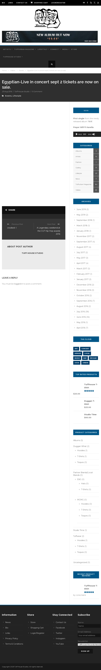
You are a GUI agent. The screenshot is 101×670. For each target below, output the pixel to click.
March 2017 (82, 268)
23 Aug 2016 (7, 91)
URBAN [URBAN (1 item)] (85, 363)
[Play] (76, 134)
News (78, 179)
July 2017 (81, 252)
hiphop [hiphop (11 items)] (78, 353)
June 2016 (81, 317)
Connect (54, 49)
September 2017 (84, 242)
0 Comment (37, 91)
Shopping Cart (39, 3)
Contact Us (21, 3)
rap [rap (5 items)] (85, 358)
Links (10, 3)
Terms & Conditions (14, 644)
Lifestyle (42, 49)
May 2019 (81, 215)
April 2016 (81, 328)
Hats (83, 483)
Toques (80, 462)
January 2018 (83, 231)
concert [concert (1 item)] (85, 349)
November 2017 (84, 236)
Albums (79, 151)
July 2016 (81, 311)
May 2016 (81, 322)
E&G (79, 479)
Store (74, 49)
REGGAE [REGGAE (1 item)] (93, 358)
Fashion (79, 162)
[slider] (83, 134)
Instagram (60, 638)
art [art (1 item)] (76, 349)
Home (4, 70)
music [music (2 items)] (77, 358)
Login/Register (58, 3)
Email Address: (84, 632)
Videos (12, 70)
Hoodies (81, 450)
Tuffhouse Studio (12, 57)
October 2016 (83, 295)
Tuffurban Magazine (24, 49)
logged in (18, 284)
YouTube (60, 644)
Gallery (78, 168)
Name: (81, 622)
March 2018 (82, 225)
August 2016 (82, 306)
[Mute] (92, 134)
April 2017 (81, 263)
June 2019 (81, 209)
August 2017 (82, 247)
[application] (86, 134)
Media (65, 49)
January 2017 (83, 279)
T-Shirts (80, 456)
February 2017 (83, 274)
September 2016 (84, 301)
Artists (7, 49)
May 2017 (81, 258)
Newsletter (83, 641)
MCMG (80, 499)
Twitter (59, 633)
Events (21, 70)
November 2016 (84, 290)
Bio (3, 3)
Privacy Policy (11, 638)
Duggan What (80, 446)
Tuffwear (77, 536)
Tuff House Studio (21, 91)
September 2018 (84, 220)
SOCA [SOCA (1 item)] (77, 363)
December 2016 (84, 285)
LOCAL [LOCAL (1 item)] (87, 353)
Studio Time (78, 530)
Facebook (60, 628)
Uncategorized (80, 562)
